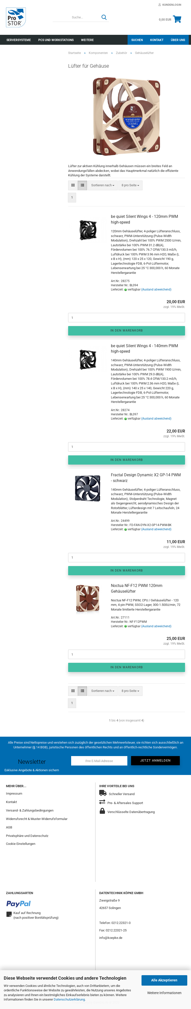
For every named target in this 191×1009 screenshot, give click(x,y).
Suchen (137, 40)
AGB (9, 827)
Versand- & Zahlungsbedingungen (29, 810)
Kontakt (156, 40)
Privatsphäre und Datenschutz (27, 836)
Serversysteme (18, 40)
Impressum (14, 793)
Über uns (178, 40)
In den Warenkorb (126, 330)
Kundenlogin (169, 4)
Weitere (87, 40)
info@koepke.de (110, 938)
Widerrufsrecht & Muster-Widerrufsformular (36, 819)
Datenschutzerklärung (69, 999)
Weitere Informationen (164, 993)
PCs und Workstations (56, 40)
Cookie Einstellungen (20, 844)
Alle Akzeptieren (164, 980)
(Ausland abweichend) (156, 289)
